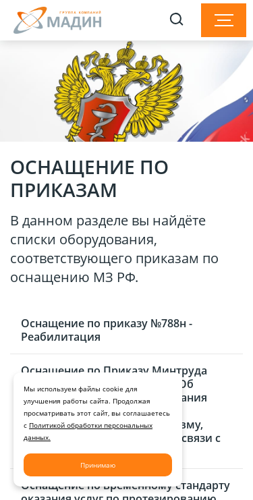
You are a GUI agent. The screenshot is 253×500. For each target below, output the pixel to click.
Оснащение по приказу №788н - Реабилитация (106, 330)
